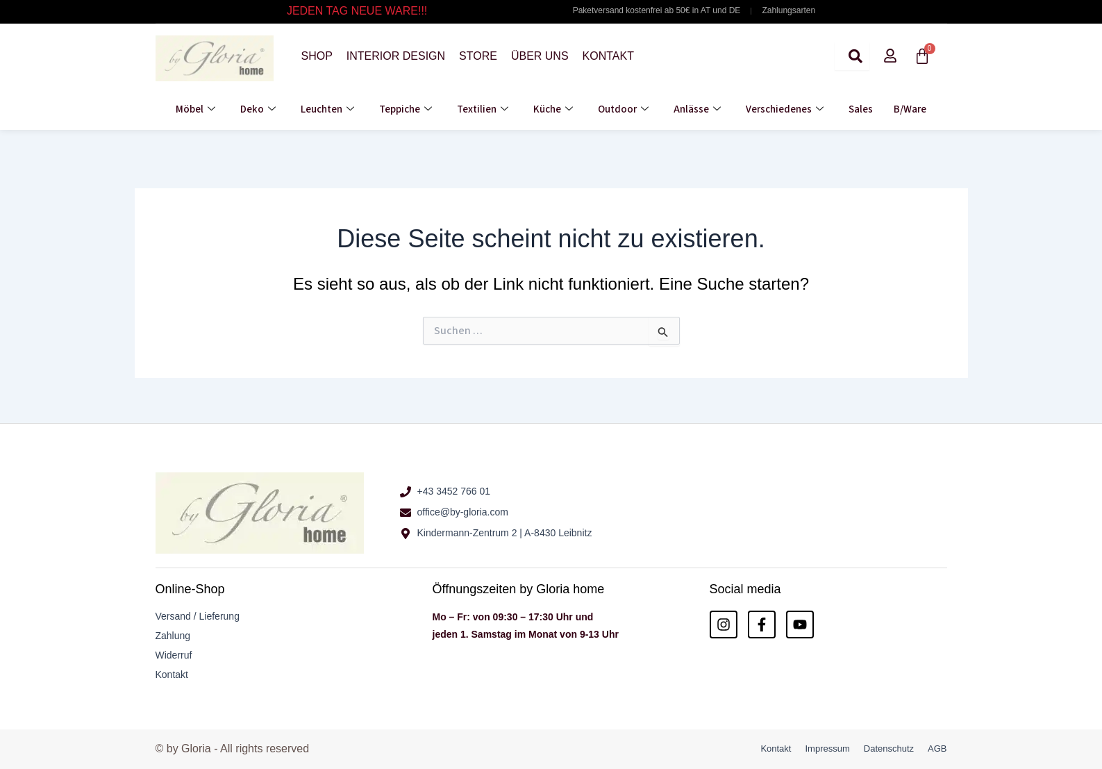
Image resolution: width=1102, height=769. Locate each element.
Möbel (195, 109)
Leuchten (327, 109)
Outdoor (623, 109)
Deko (258, 109)
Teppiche (405, 109)
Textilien (482, 109)
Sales (861, 109)
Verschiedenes (785, 109)
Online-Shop (190, 589)
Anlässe (697, 109)
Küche (553, 109)
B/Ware (910, 109)
